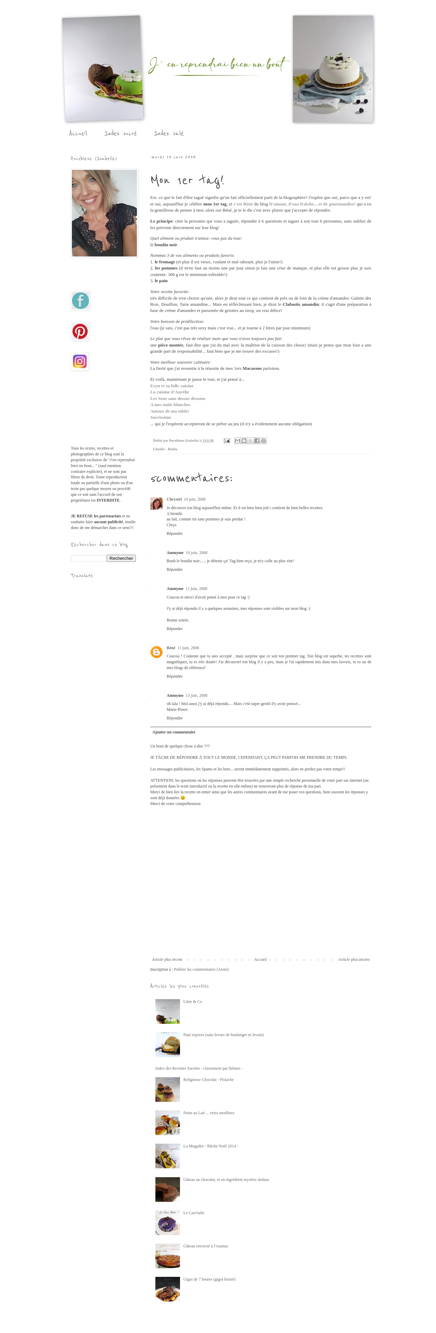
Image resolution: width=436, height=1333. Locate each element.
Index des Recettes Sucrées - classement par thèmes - (199, 1068)
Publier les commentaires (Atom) (201, 969)
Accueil (78, 133)
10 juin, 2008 (195, 499)
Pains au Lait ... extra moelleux (208, 1112)
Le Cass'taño (193, 1212)
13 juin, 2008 (196, 695)
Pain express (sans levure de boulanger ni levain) (223, 1034)
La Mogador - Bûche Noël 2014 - (211, 1146)
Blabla (172, 449)
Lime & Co (192, 1001)
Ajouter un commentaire (173, 732)
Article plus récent (167, 959)
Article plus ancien (354, 959)
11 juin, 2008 (196, 588)
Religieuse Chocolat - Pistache (208, 1079)
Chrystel (174, 499)
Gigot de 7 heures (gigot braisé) (209, 1279)
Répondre (175, 533)
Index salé (169, 133)
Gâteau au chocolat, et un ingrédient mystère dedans (226, 1179)
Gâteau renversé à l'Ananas (205, 1246)
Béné (171, 647)
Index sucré (120, 133)
